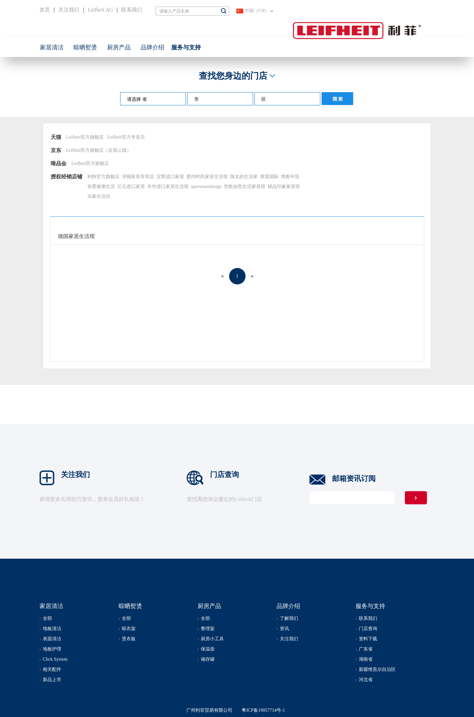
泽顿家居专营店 (138, 176)
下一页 (252, 276)
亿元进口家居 (131, 186)
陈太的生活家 (244, 176)
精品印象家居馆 (284, 186)
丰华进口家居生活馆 (168, 186)
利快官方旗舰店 (103, 176)
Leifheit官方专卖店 (126, 137)
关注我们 (68, 10)
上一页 (222, 276)
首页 (45, 10)
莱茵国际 (269, 176)
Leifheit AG (100, 10)
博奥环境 (290, 176)
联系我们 (131, 10)
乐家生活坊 (98, 196)
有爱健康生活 (101, 186)
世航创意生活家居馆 (244, 186)
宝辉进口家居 (170, 176)
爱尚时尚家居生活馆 (207, 176)
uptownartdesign (206, 186)
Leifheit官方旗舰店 (85, 137)
